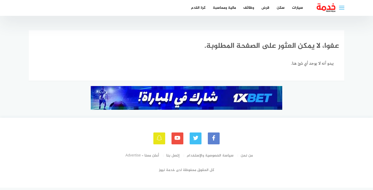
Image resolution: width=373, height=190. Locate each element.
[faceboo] (214, 138)
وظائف (248, 8)
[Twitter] (195, 138)
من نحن (247, 156)
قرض (265, 8)
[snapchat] (159, 138)
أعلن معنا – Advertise (142, 156)
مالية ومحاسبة (224, 8)
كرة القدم (198, 8)
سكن (281, 8)
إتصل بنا (173, 156)
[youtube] (177, 138)
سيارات (297, 8)
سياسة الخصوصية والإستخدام (210, 156)
